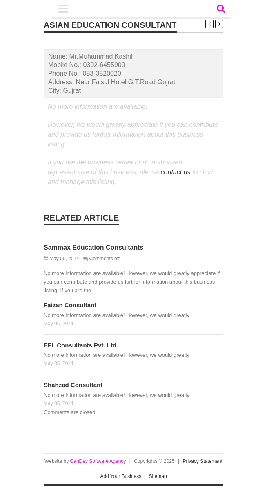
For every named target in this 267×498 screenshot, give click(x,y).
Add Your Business (120, 476)
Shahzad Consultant (73, 384)
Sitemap (158, 476)
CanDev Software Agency (98, 461)
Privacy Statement (202, 461)
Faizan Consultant (70, 305)
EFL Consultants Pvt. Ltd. (81, 345)
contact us (176, 172)
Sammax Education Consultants (94, 247)
